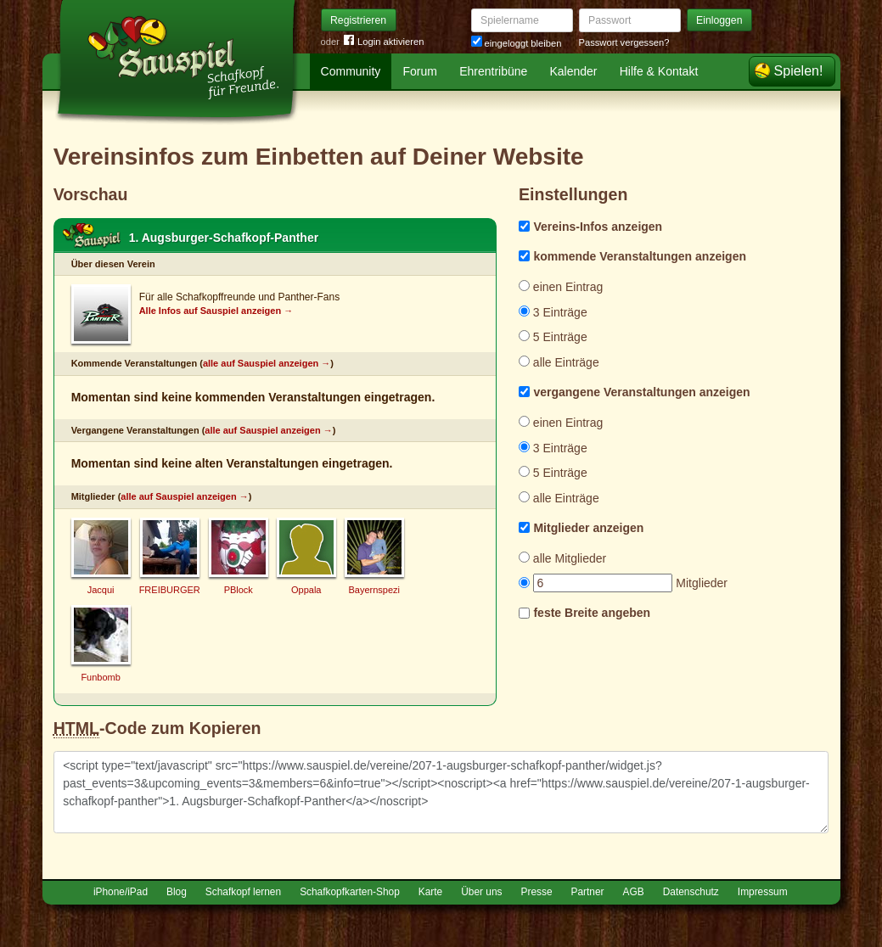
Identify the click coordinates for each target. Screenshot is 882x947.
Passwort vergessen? (624, 42)
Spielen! (798, 71)
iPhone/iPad (120, 892)
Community (351, 71)
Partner (587, 892)
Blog (176, 892)
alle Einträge (559, 362)
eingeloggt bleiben (516, 43)
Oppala (306, 590)
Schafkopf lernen (243, 892)
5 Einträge (553, 337)
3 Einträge (553, 312)
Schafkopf (92, 236)
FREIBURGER (169, 590)
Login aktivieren (384, 42)
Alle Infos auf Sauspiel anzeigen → (216, 310)
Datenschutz (691, 892)
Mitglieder (623, 583)
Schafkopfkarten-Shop (350, 892)
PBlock (238, 590)
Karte (430, 892)
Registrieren (358, 20)
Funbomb (100, 677)
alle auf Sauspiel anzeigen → (266, 363)
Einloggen (719, 20)
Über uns (481, 892)
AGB (633, 892)
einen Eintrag (561, 287)
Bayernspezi (374, 590)
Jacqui (101, 590)
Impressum (763, 892)
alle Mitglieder (562, 558)
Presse (537, 892)
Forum (420, 71)
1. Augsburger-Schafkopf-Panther (224, 237)
